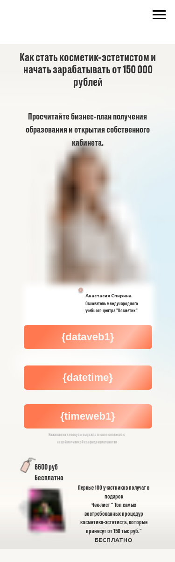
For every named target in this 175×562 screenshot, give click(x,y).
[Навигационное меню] (159, 15)
